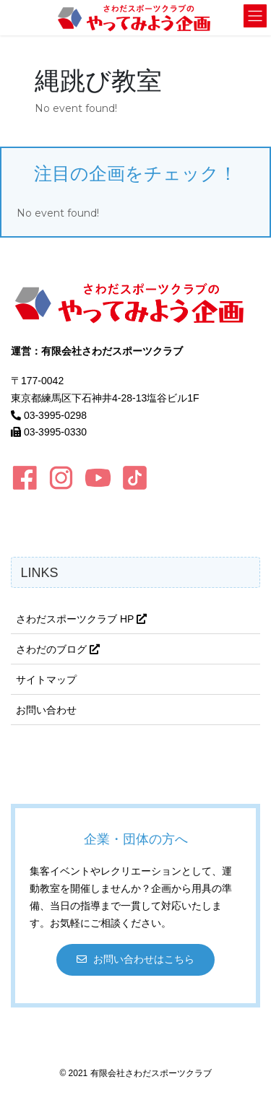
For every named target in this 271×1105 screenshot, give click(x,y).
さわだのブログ (58, 649)
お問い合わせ (46, 710)
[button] (135, 959)
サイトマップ (46, 679)
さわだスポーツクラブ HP (81, 619)
